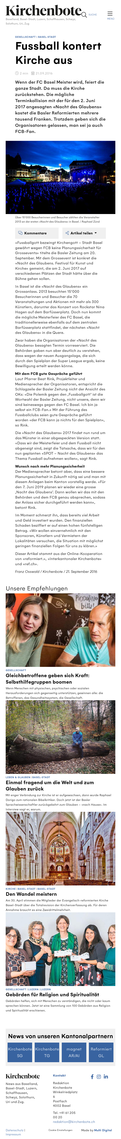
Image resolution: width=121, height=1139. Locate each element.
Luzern (33, 989)
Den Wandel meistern (31, 894)
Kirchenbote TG (47, 1052)
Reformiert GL (101, 1052)
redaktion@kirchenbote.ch (74, 1122)
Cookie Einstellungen (60, 1130)
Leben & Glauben (18, 777)
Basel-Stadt (47, 37)
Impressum (13, 1134)
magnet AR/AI (74, 1052)
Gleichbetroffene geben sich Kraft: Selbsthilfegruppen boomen (47, 678)
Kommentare (32, 233)
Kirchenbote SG (20, 1052)
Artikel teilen (80, 233)
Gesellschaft (25, 37)
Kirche (11, 889)
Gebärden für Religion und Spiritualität (52, 995)
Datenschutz (14, 1130)
